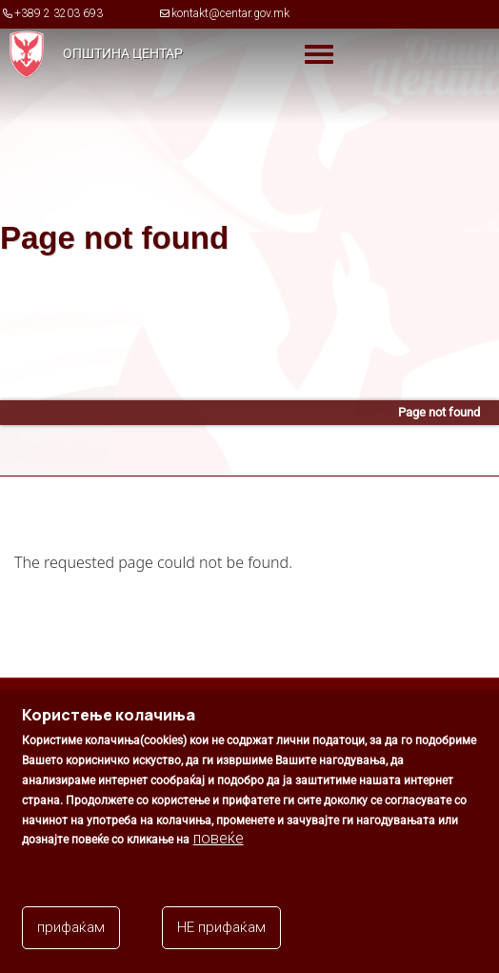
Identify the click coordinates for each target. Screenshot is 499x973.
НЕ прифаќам (221, 940)
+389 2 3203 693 (58, 13)
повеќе (218, 851)
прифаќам (71, 940)
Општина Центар (123, 53)
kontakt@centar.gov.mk (230, 13)
